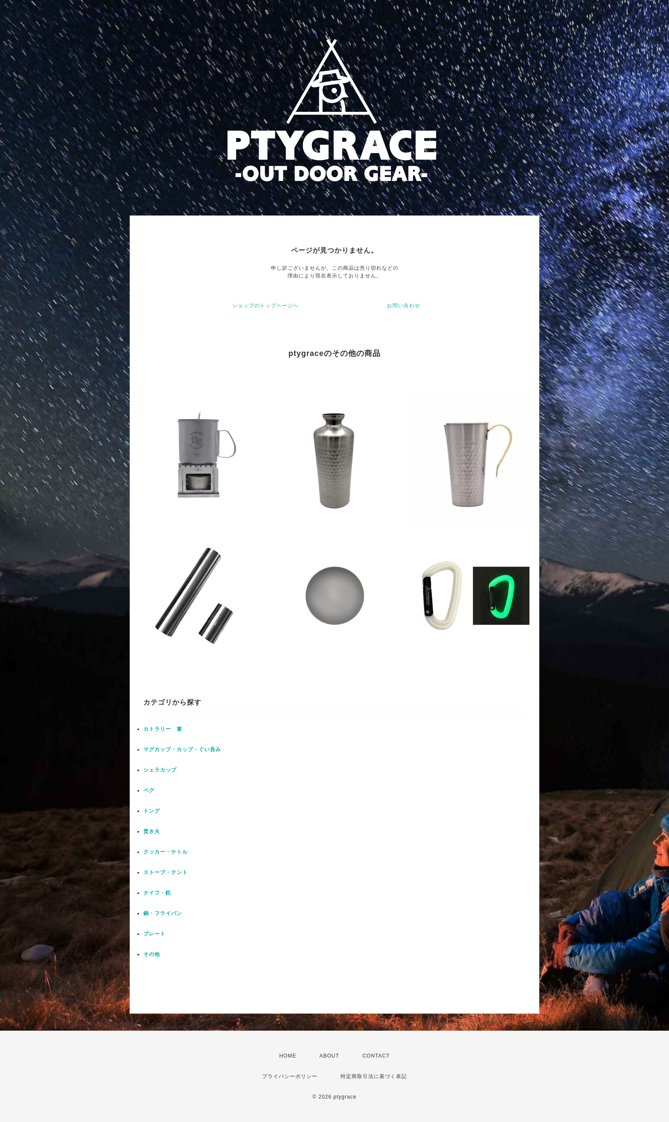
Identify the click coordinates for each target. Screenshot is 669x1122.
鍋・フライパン (162, 913)
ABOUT (329, 1056)
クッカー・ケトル (168, 852)
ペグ (148, 790)
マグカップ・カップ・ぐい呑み (182, 749)
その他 (154, 954)
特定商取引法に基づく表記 (373, 1076)
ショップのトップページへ (265, 306)
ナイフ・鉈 (157, 893)
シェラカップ (162, 770)
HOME (287, 1056)
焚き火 (154, 831)
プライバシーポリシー (289, 1076)
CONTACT (376, 1056)
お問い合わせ (403, 306)
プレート (157, 934)
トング (154, 811)
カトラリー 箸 (162, 729)
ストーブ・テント (165, 872)
